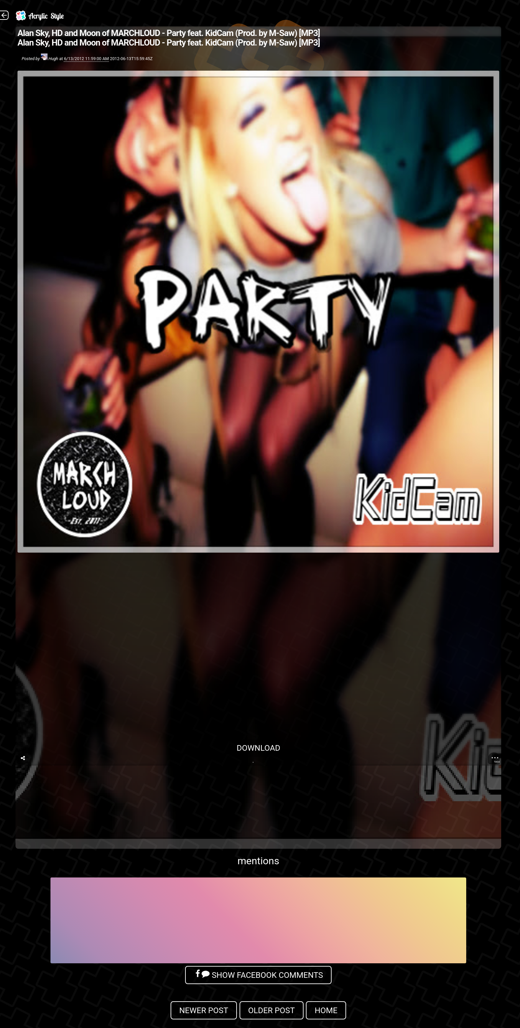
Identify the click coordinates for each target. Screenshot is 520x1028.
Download (258, 748)
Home (326, 1010)
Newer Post (203, 1010)
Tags (497, 761)
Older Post (271, 1010)
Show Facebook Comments (258, 974)
